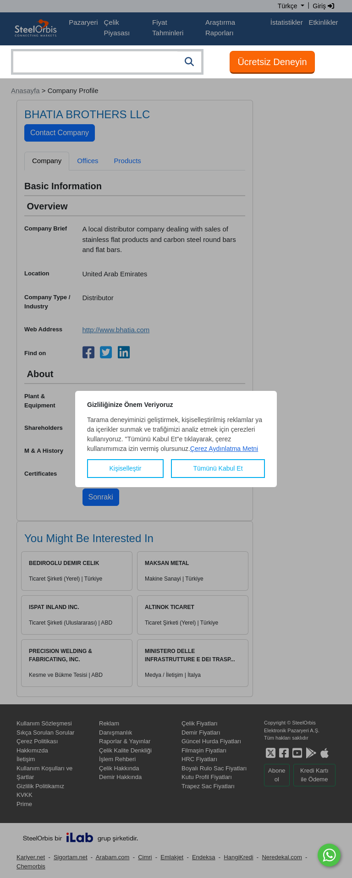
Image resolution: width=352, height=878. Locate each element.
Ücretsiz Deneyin (272, 62)
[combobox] (107, 62)
